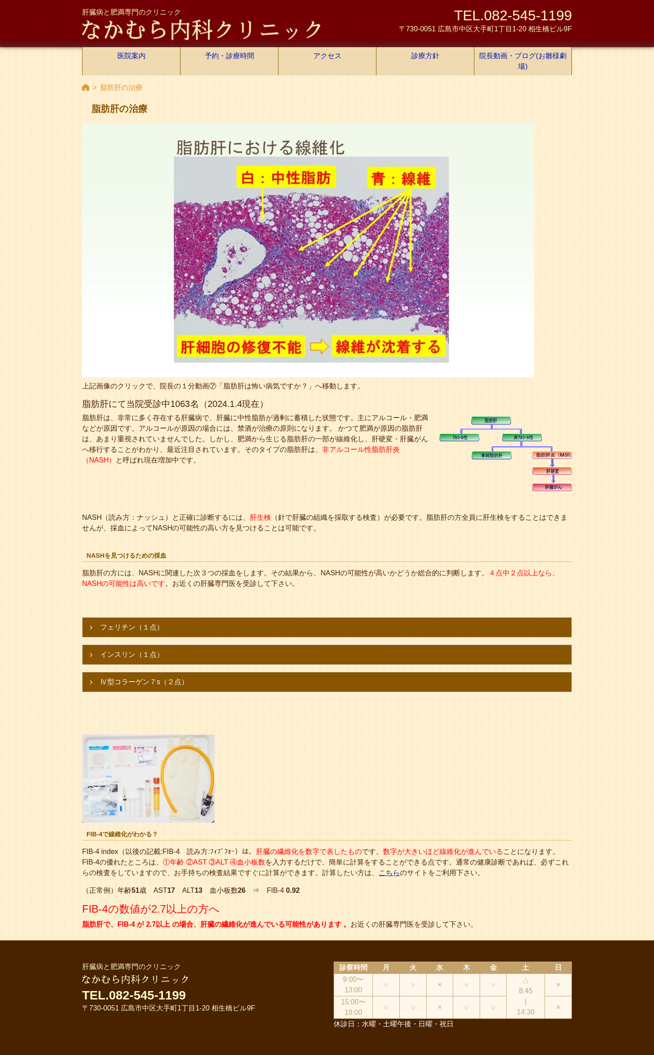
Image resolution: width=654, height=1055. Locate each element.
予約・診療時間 (229, 56)
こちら (389, 854)
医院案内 (131, 56)
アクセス (327, 56)
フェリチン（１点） (132, 608)
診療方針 (425, 56)
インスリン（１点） (132, 636)
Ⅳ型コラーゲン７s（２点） (144, 663)
